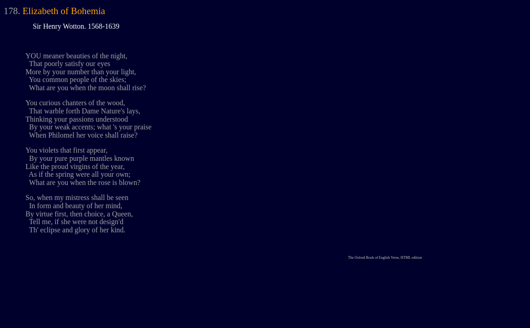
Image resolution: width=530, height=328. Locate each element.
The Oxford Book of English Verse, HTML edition (385, 258)
